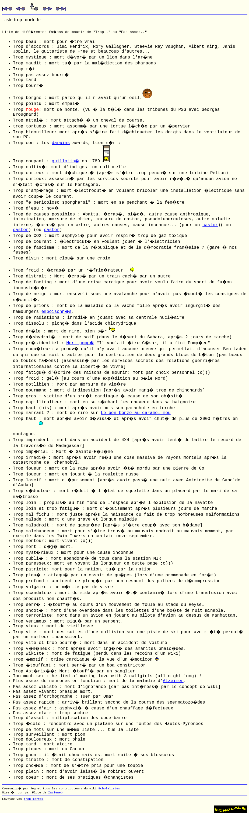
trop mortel (33, 799)
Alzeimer (173, 681)
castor (210, 225)
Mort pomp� (80, 343)
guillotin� (65, 161)
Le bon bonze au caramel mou (135, 413)
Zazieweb (55, 792)
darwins (61, 143)
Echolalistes (109, 788)
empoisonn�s (56, 311)
